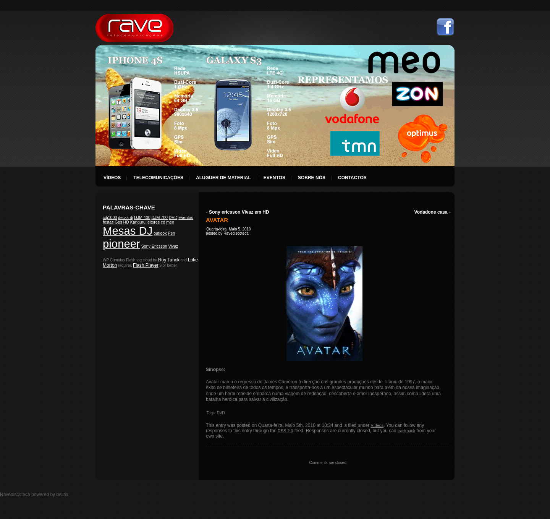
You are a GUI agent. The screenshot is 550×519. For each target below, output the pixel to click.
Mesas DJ (127, 230)
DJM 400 (142, 217)
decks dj (125, 217)
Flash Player (146, 265)
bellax (62, 494)
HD (126, 222)
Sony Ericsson (154, 246)
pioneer (121, 243)
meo (170, 222)
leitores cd (156, 222)
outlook (160, 233)
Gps (118, 222)
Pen (171, 233)
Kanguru (138, 222)
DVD (173, 217)
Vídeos (377, 425)
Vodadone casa (431, 212)
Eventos (185, 217)
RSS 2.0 (285, 430)
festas (108, 222)
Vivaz (173, 246)
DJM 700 (159, 217)
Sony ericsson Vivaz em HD (239, 212)
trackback (406, 430)
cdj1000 (110, 217)
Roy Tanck (169, 260)
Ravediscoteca (134, 28)
